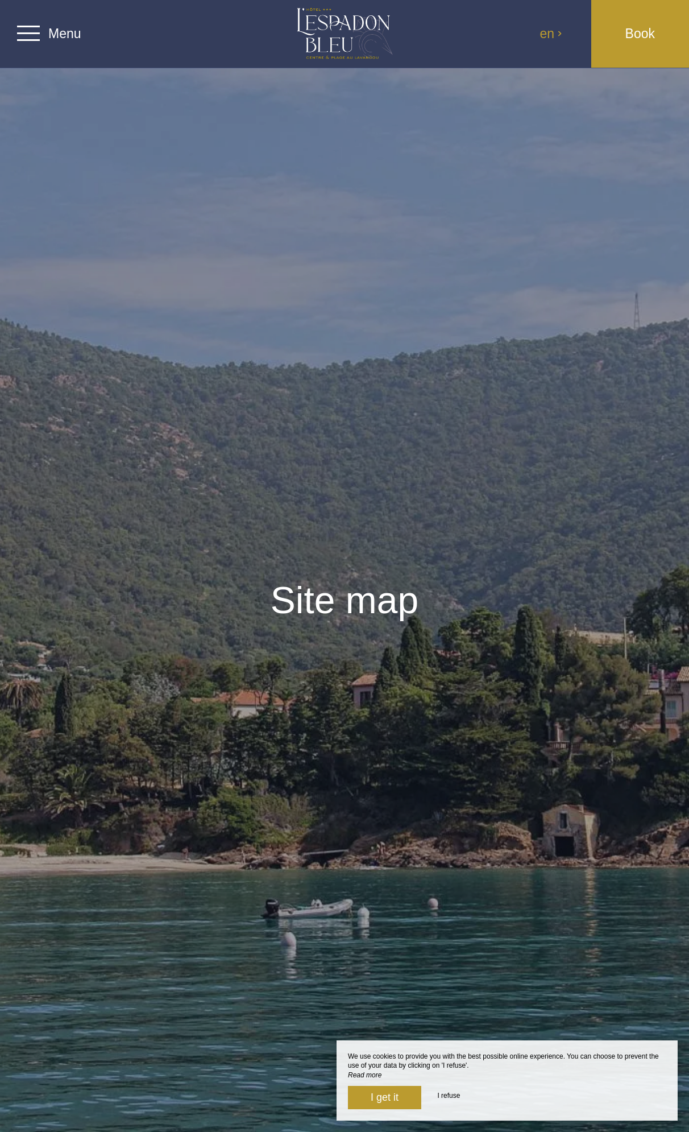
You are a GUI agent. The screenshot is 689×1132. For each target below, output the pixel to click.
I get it (385, 1097)
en (551, 33)
